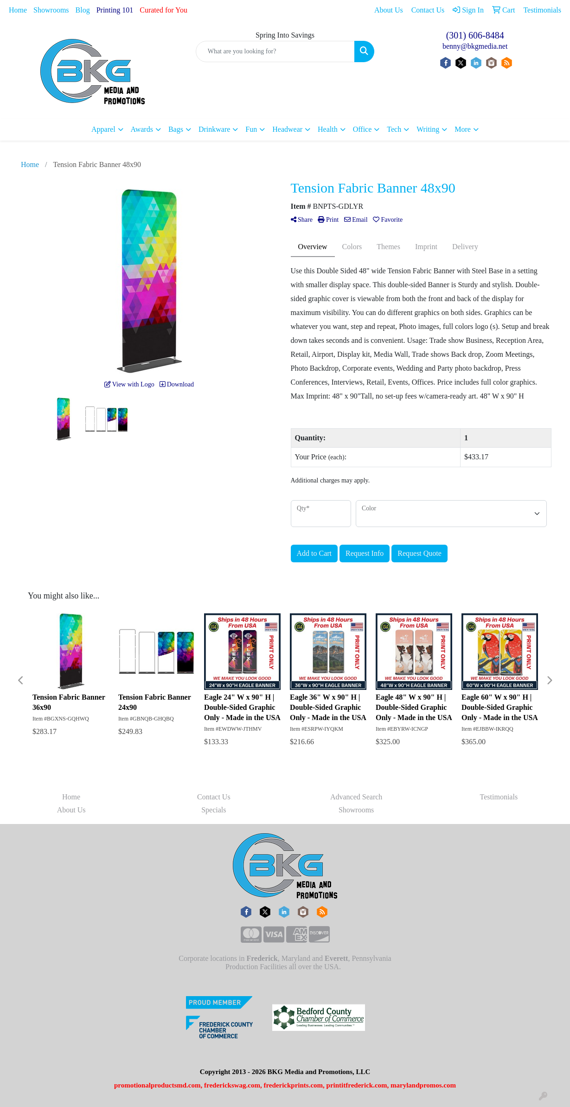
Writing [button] (427, 129)
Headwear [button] (287, 129)
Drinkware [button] (214, 129)
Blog (83, 10)
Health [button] (328, 129)
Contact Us (214, 797)
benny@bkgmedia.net (474, 46)
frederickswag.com (232, 1085)
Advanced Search (356, 797)
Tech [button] (394, 129)
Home (18, 10)
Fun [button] (251, 129)
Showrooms (51, 10)
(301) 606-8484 (475, 35)
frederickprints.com (293, 1085)
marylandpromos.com (423, 1085)
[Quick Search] (275, 51)
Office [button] (362, 129)
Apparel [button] (103, 129)
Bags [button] (175, 129)
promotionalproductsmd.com (157, 1085)
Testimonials (499, 797)
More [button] (463, 129)
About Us (71, 810)
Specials (213, 810)
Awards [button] (142, 129)
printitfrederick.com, (358, 1085)
